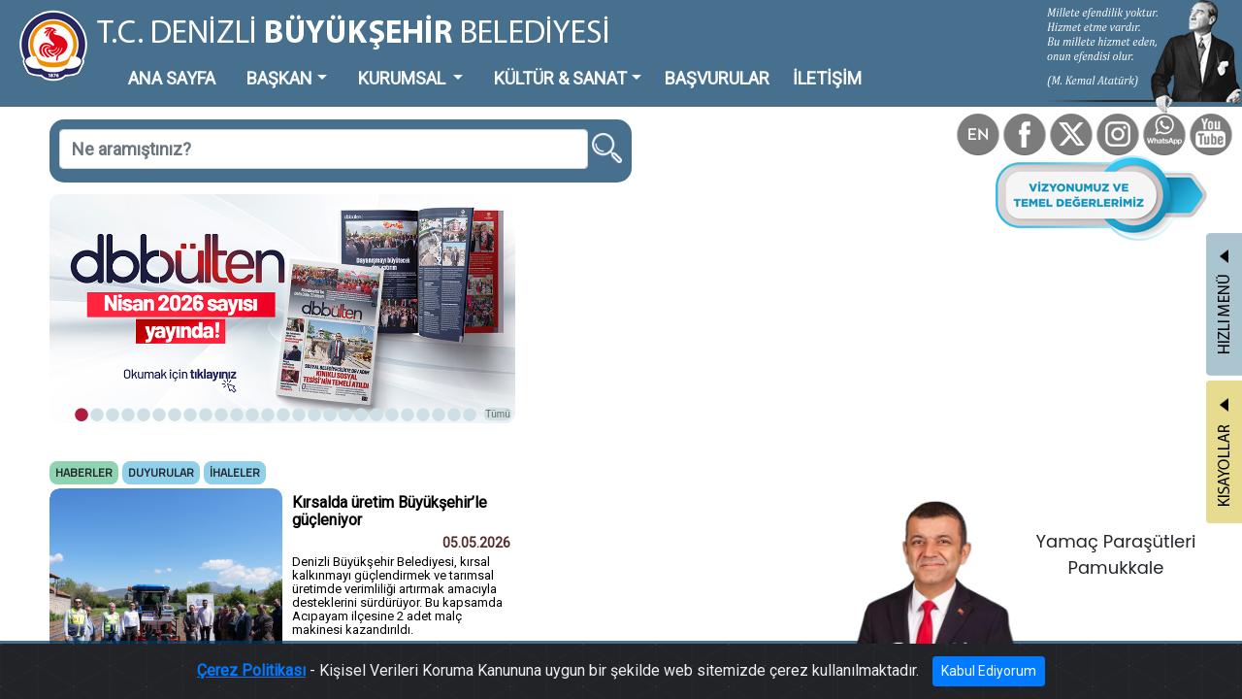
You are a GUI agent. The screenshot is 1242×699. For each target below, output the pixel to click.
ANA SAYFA (140, 62)
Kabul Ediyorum (919, 675)
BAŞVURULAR (590, 62)
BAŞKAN (229, 62)
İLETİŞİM (679, 62)
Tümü (407, 336)
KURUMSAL (331, 62)
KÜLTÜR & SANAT (461, 62)
